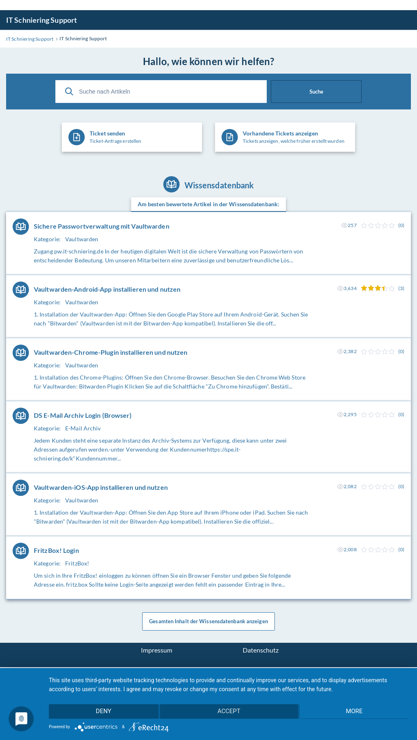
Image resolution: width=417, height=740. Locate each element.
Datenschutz (261, 651)
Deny (102, 712)
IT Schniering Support (41, 19)
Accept (228, 712)
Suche (316, 91)
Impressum (156, 651)
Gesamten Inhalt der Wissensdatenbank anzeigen (208, 622)
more (355, 712)
